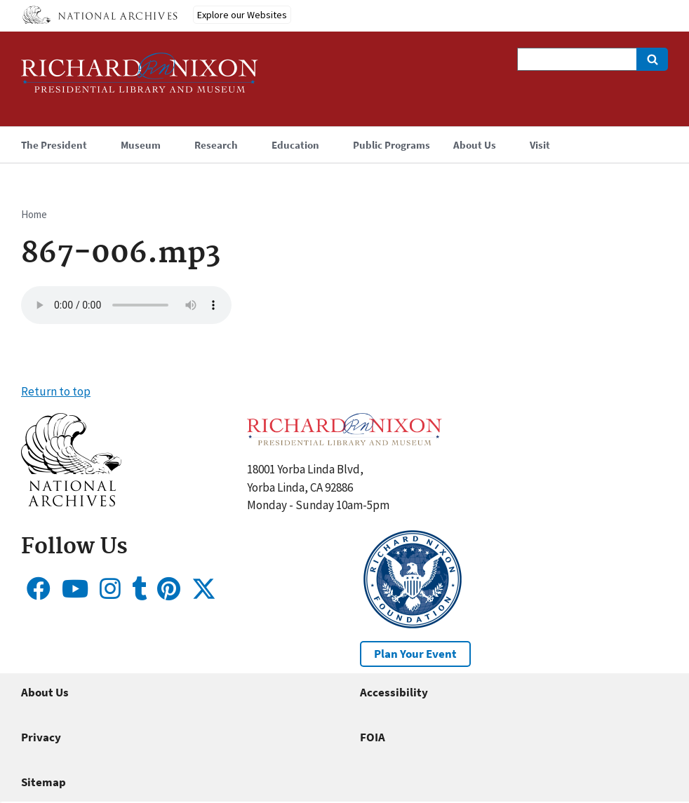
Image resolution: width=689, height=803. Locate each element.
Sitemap (43, 782)
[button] (71, 502)
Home (34, 214)
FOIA (372, 737)
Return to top (56, 391)
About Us (45, 692)
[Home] (139, 79)
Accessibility (394, 692)
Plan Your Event (415, 653)
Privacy (41, 737)
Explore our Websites (242, 14)
